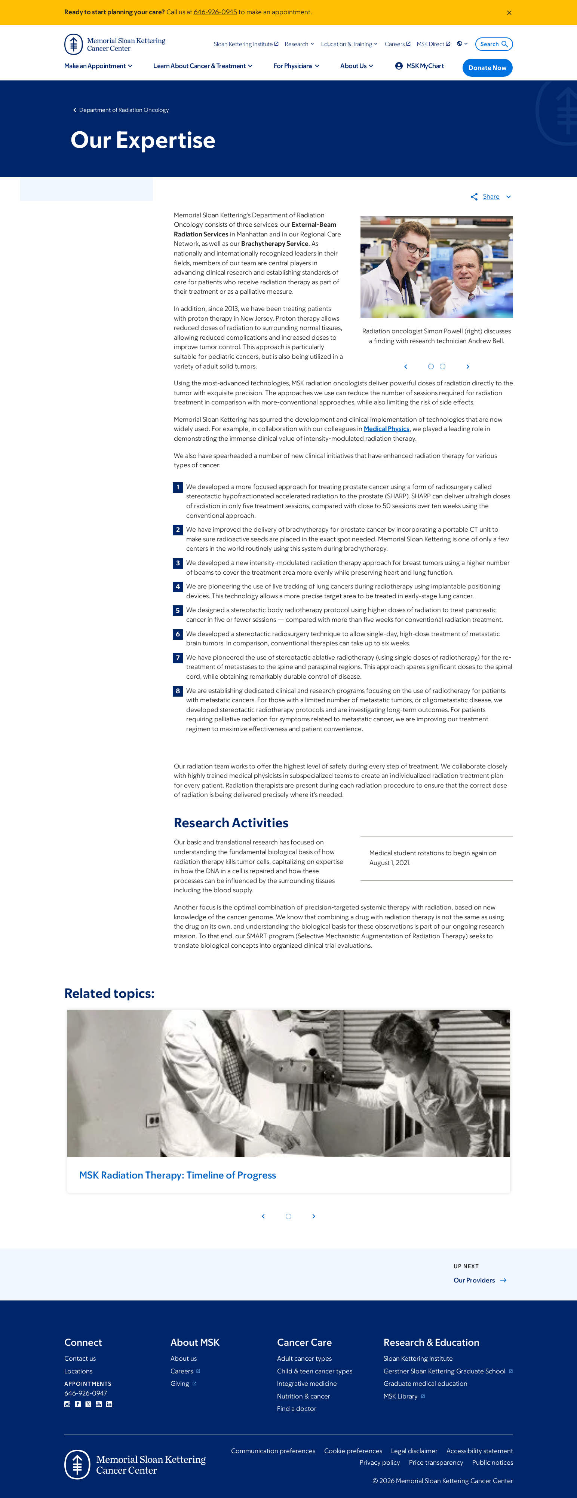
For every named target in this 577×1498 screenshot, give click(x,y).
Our (480, 1280)
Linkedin (109, 1404)
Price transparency (436, 1462)
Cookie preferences (353, 1451)
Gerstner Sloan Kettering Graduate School (445, 1371)
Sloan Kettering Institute (418, 1358)
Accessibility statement (479, 1451)
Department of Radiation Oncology (124, 110)
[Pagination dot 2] (442, 367)
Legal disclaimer (414, 1451)
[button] (300, 44)
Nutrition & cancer (303, 1396)
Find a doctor (296, 1408)
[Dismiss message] (509, 12)
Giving (181, 1383)
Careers (182, 1371)
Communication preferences (273, 1451)
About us (184, 1358)
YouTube (99, 1404)
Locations (78, 1371)
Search (495, 44)
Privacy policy (380, 1462)
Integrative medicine (307, 1383)
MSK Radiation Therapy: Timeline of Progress (177, 1174)
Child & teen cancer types (314, 1371)
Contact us (80, 1358)
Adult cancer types (304, 1358)
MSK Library (401, 1396)
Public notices (492, 1462)
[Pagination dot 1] (430, 367)
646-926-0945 (215, 12)
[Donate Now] (488, 68)
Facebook (78, 1404)
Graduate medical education (425, 1383)
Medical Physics (386, 429)
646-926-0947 (85, 1393)
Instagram (67, 1404)
